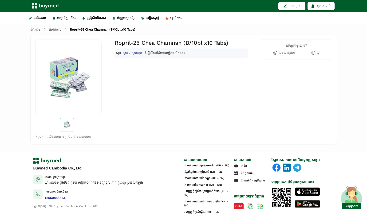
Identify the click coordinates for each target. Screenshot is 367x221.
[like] (284, 53)
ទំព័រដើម (35, 30)
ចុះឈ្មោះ (137, 53)
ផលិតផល (55, 30)
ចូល (125, 53)
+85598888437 (55, 198)
